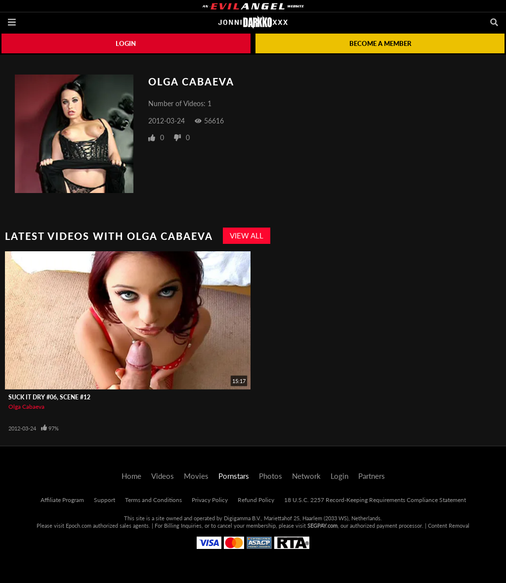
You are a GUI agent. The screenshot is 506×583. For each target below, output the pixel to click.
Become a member (380, 43)
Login (126, 43)
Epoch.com (78, 525)
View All (246, 235)
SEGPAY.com (322, 525)
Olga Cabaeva (26, 406)
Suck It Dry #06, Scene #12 (49, 397)
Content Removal (448, 525)
